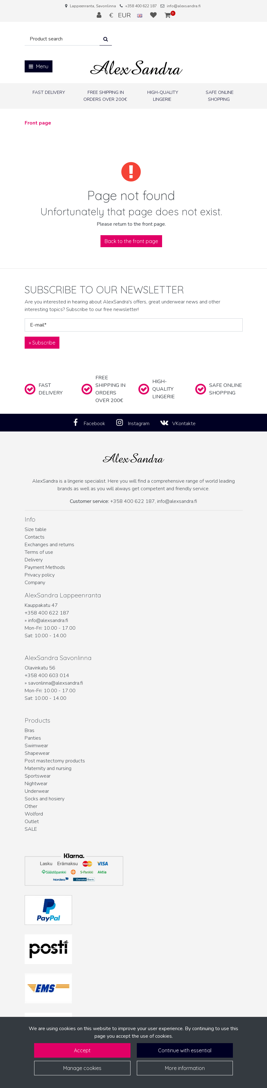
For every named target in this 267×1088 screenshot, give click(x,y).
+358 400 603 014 (47, 675)
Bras (29, 730)
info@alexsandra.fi (184, 6)
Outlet (32, 821)
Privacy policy (40, 575)
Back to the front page (131, 241)
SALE (31, 829)
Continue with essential (184, 1050)
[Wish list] (154, 15)
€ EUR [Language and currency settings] (126, 15)
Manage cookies (82, 1068)
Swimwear (36, 745)
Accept (82, 1050)
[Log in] (100, 15)
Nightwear (36, 783)
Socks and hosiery (44, 798)
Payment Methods (45, 567)
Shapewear (37, 753)
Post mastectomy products (55, 760)
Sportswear (38, 776)
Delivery (34, 559)
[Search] (62, 39)
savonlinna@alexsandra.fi (55, 683)
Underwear (37, 791)
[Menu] (38, 66)
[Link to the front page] (136, 68)
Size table (35, 529)
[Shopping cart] (168, 15)
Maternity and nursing (48, 768)
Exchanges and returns (49, 544)
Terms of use (39, 552)
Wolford (34, 813)
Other (31, 806)
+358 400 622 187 (141, 6)
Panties (33, 738)
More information (185, 1068)
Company (35, 582)
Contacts (35, 537)
